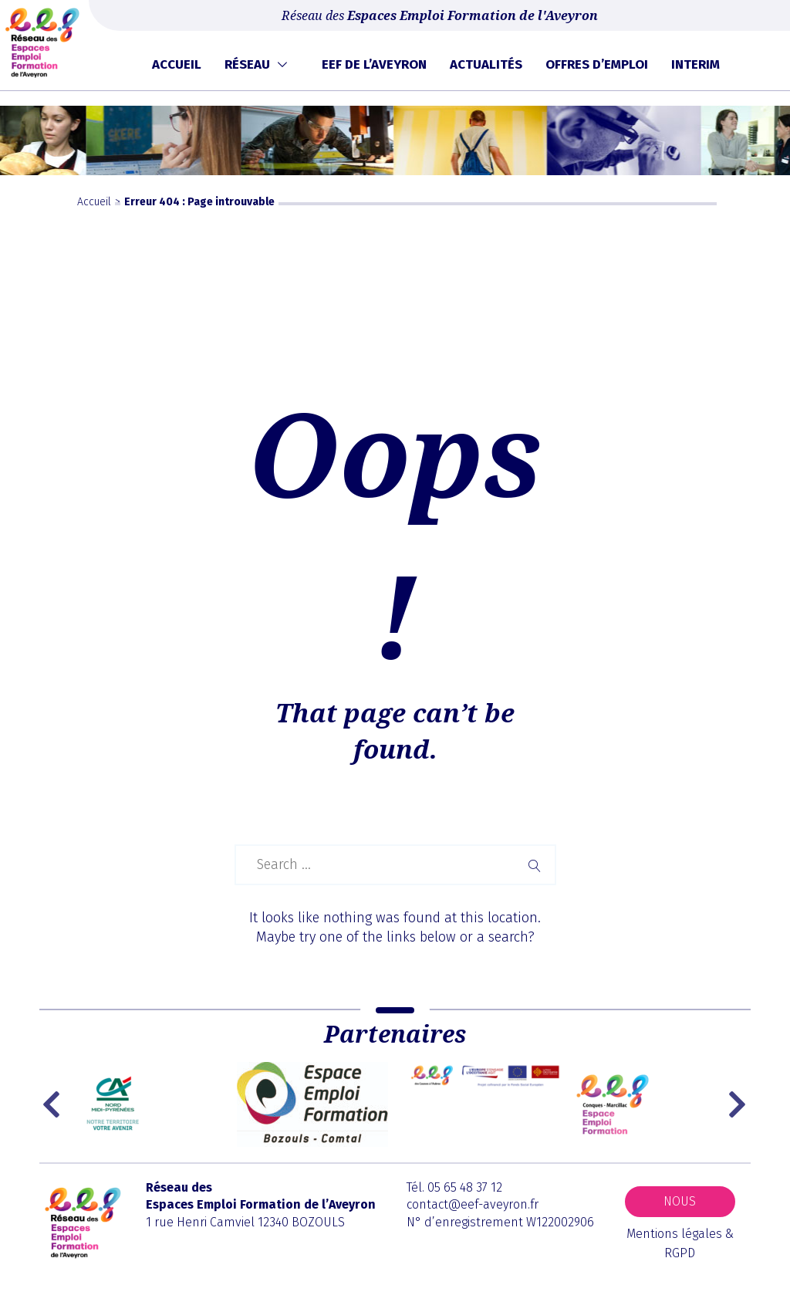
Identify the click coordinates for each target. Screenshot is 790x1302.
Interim (695, 64)
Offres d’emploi (596, 64)
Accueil (176, 64)
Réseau (247, 64)
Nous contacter (680, 1205)
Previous (54, 1104)
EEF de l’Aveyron (374, 64)
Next (739, 1104)
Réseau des (440, 15)
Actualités (486, 64)
